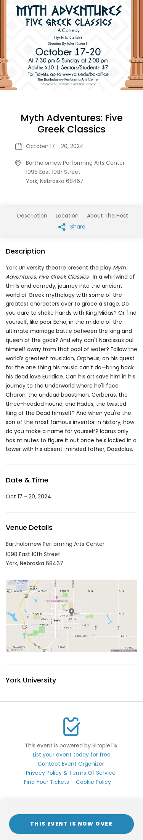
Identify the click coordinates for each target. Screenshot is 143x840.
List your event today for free (72, 754)
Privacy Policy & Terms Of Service (71, 773)
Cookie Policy (93, 782)
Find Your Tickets (46, 782)
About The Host (107, 215)
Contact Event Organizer (71, 764)
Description (32, 215)
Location (67, 215)
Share (71, 227)
